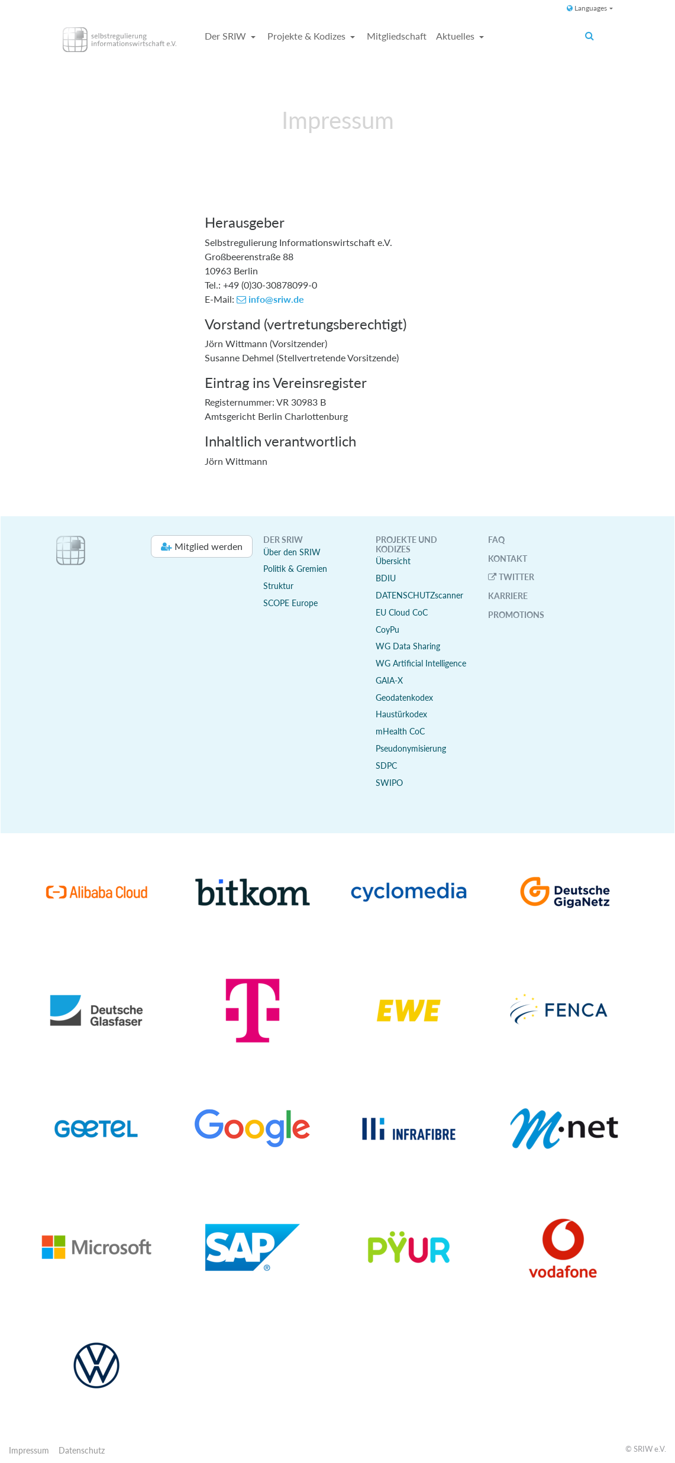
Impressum (29, 1450)
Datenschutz (82, 1450)
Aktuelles (456, 35)
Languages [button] (587, 8)
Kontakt (507, 559)
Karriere (508, 596)
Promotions (516, 615)
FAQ (496, 540)
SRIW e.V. (650, 1449)
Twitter (516, 577)
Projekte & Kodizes (307, 35)
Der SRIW (226, 35)
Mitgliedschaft (397, 35)
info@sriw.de (276, 299)
